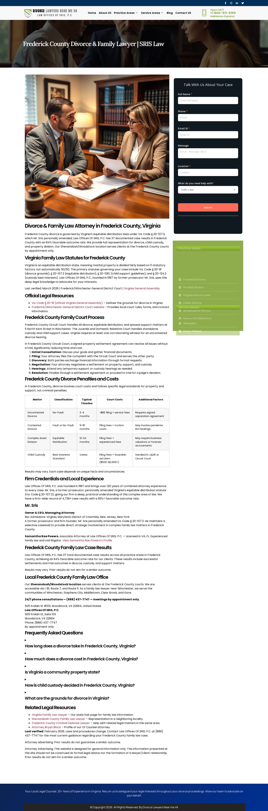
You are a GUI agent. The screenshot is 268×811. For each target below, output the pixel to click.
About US (105, 13)
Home (92, 13)
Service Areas (152, 13)
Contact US (183, 13)
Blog (170, 13)
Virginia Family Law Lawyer (49, 715)
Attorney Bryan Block (46, 727)
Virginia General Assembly (142, 288)
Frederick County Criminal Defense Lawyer (61, 723)
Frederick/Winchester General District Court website (68, 307)
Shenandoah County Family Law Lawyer (58, 719)
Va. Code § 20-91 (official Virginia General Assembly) (67, 303)
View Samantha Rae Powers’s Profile (87, 540)
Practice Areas (126, 13)
